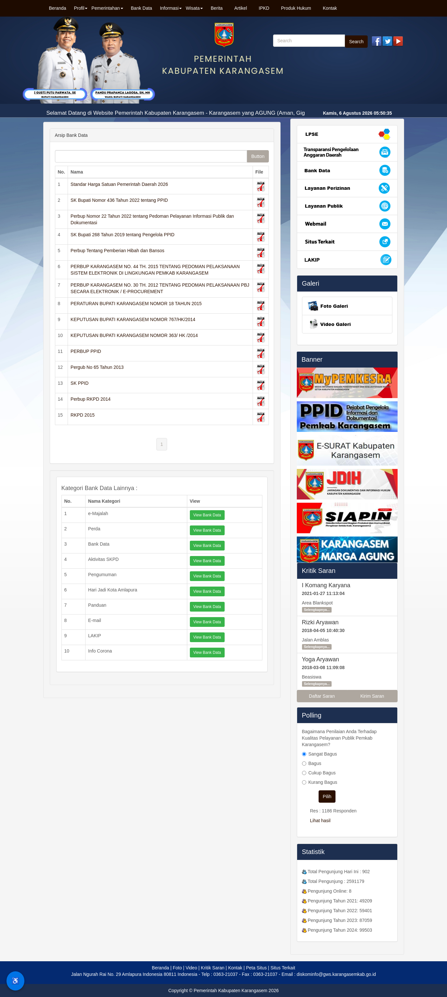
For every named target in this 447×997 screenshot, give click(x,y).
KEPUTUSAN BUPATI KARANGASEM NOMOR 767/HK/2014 (133, 319)
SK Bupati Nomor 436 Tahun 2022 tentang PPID (119, 200)
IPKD (264, 8)
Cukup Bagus (322, 772)
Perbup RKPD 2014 (91, 399)
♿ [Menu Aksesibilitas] (15, 980)
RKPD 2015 (83, 415)
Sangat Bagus (323, 754)
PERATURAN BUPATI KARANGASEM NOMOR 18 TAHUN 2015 (136, 303)
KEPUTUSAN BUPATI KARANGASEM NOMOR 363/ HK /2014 (134, 335)
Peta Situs (256, 967)
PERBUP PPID (86, 351)
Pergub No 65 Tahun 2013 (97, 367)
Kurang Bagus (323, 782)
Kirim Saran (372, 696)
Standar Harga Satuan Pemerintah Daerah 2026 (119, 184)
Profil (80, 8)
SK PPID (79, 383)
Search (356, 41)
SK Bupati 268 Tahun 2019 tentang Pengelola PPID (123, 234)
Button (257, 156)
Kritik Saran (318, 570)
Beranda (57, 8)
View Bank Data (207, 515)
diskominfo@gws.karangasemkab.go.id (336, 974)
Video (191, 967)
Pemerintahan (107, 8)
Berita (217, 8)
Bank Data (141, 8)
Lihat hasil (320, 820)
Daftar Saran (322, 696)
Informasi (171, 8)
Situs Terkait (282, 967)
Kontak (330, 8)
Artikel (240, 8)
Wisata (194, 8)
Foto (177, 967)
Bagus (315, 763)
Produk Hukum (296, 8)
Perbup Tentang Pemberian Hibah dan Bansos (117, 250)
